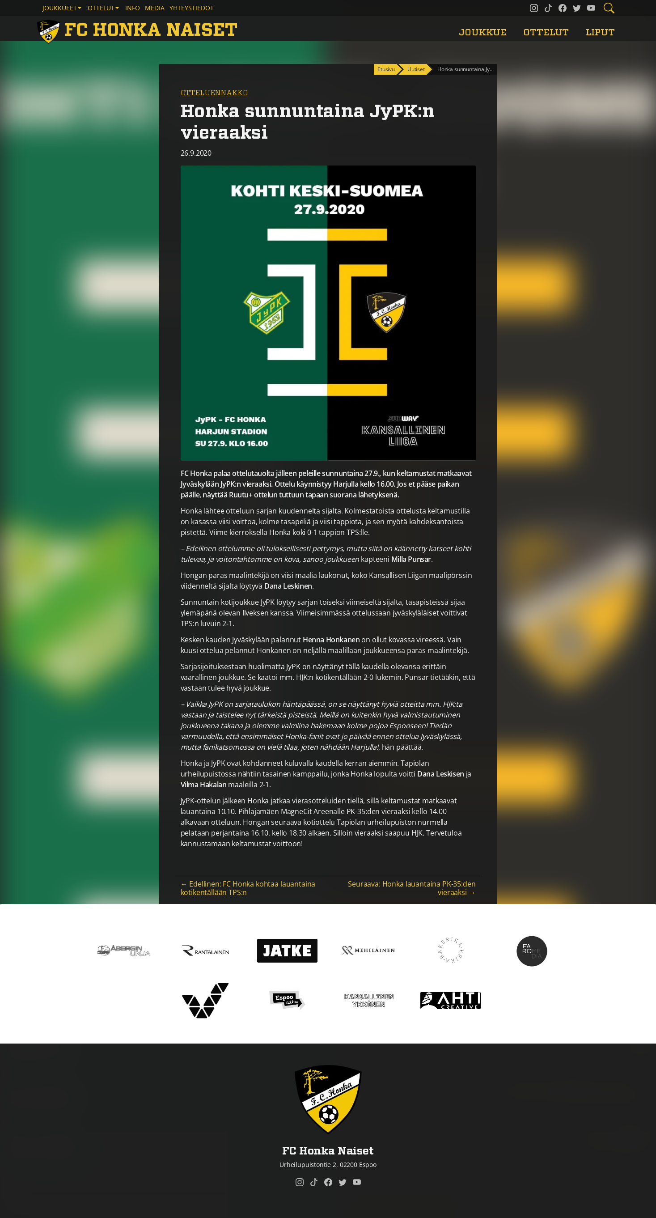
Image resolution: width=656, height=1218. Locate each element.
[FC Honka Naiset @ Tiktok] (548, 8)
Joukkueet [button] (59, 8)
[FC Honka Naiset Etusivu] (138, 30)
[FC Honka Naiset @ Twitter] (577, 8)
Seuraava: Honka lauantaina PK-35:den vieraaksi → (411, 888)
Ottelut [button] (101, 8)
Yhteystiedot (191, 8)
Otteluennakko (214, 93)
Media (155, 8)
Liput (600, 32)
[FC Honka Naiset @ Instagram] (534, 8)
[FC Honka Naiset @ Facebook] (562, 8)
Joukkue (483, 32)
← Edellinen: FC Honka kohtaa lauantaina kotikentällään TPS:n (248, 888)
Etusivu (386, 69)
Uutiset (416, 69)
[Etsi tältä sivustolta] (609, 8)
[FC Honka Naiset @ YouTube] (591, 8)
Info (132, 8)
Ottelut (546, 32)
